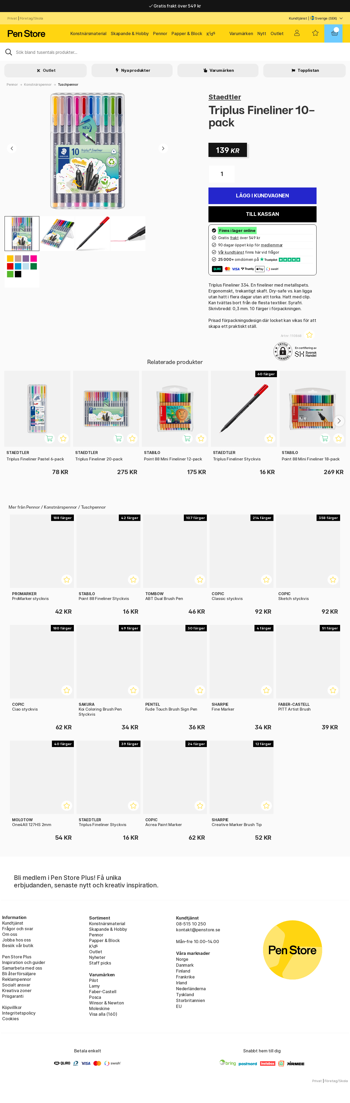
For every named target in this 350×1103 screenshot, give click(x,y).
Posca (95, 997)
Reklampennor (16, 979)
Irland (181, 982)
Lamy (94, 986)
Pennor (160, 33)
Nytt (261, 33)
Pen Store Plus (16, 956)
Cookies (10, 1018)
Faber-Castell (102, 991)
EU (179, 1006)
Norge (182, 959)
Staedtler (224, 97)
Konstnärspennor (37, 84)
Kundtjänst (298, 18)
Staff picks (100, 963)
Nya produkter (135, 70)
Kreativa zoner (17, 990)
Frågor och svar (17, 928)
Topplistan (308, 70)
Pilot (93, 980)
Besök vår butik (17, 945)
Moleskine (99, 1008)
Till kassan (262, 214)
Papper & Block (187, 33)
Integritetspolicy (19, 1013)
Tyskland (185, 994)
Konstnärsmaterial (88, 33)
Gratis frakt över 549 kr (175, 6)
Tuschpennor (68, 84)
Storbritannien (190, 1000)
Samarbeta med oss (22, 968)
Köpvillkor (12, 1007)
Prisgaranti (13, 996)
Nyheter (97, 957)
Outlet (277, 33)
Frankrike (185, 977)
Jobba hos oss (16, 940)
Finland (183, 971)
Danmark (185, 965)
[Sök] (175, 52)
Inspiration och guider (23, 962)
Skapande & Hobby (130, 33)
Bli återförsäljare (19, 973)
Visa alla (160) (103, 1014)
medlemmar (272, 245)
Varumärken (241, 33)
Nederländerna (191, 988)
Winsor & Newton (106, 1003)
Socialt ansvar (16, 985)
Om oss (9, 934)
